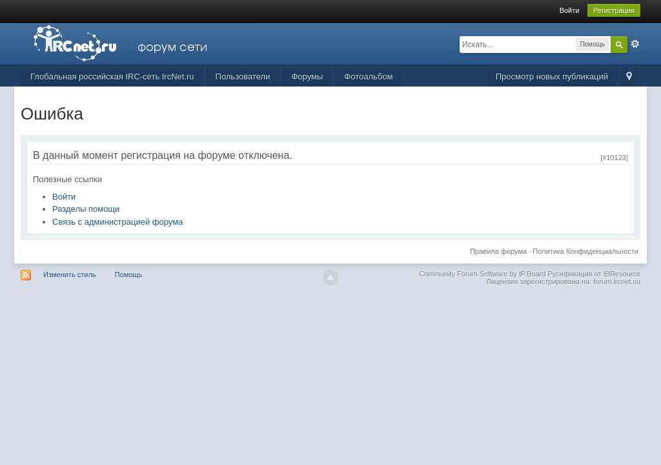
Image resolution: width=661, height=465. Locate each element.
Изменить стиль (69, 274)
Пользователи (243, 76)
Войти (570, 10)
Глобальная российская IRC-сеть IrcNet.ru (112, 76)
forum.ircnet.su (616, 281)
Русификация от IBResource (592, 274)
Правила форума (498, 251)
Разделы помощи (85, 209)
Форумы (307, 76)
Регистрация (614, 10)
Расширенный (635, 44)
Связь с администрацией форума (117, 222)
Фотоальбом (368, 76)
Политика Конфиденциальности (585, 251)
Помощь (129, 274)
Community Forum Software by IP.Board (482, 274)
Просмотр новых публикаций (552, 76)
